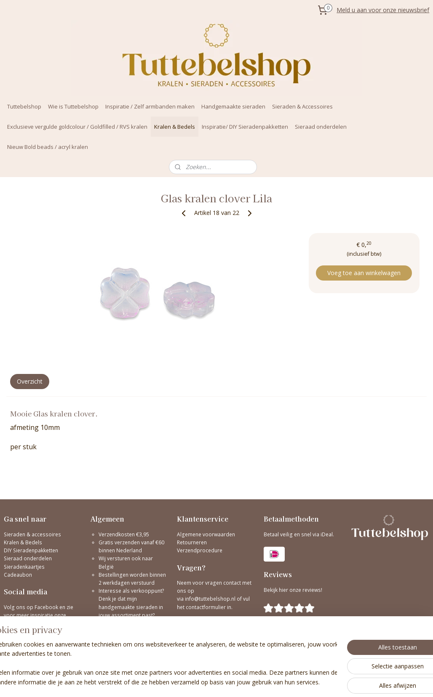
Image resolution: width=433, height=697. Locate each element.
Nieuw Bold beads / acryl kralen (47, 147)
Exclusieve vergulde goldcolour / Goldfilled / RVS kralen (77, 126)
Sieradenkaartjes (24, 566)
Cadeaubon (18, 574)
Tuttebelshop (24, 106)
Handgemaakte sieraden (233, 106)
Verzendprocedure (199, 550)
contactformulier (206, 607)
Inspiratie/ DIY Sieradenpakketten (245, 126)
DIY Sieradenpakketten (31, 550)
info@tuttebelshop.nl (210, 598)
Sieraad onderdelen (321, 126)
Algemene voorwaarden (206, 534)
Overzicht (30, 381)
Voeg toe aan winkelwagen (364, 273)
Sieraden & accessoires (32, 534)
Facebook (46, 607)
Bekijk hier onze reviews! (293, 590)
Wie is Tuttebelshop (73, 106)
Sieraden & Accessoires (302, 106)
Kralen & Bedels (174, 126)
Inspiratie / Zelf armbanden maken (150, 106)
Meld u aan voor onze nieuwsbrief (383, 10)
